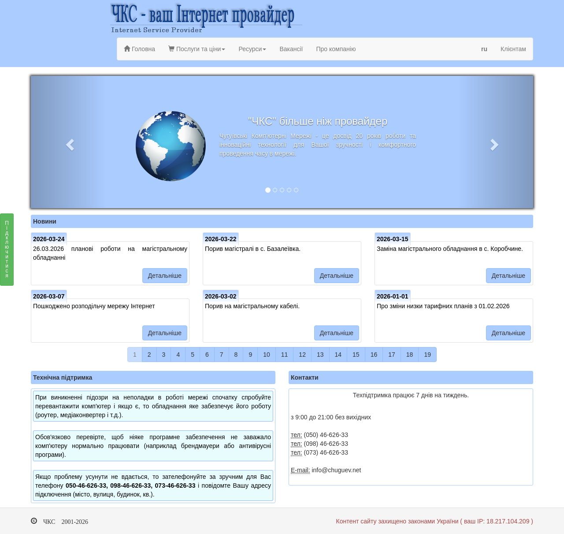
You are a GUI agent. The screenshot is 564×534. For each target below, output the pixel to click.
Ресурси (252, 48)
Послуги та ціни (196, 48)
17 (391, 354)
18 (409, 354)
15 (356, 354)
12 (302, 354)
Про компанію (336, 48)
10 (266, 354)
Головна (139, 48)
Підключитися (7, 252)
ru (484, 48)
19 (427, 354)
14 (338, 354)
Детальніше (165, 275)
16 (374, 354)
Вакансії (291, 48)
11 (284, 354)
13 (320, 354)
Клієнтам (513, 48)
